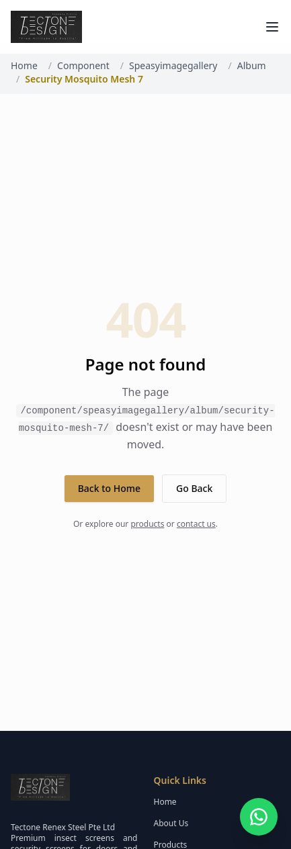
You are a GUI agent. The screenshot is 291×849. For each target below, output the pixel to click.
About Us (171, 823)
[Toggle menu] (272, 27)
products (147, 524)
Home (24, 65)
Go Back (194, 488)
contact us (196, 524)
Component (83, 65)
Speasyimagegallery (173, 65)
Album (251, 65)
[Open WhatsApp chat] (259, 817)
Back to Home (109, 488)
